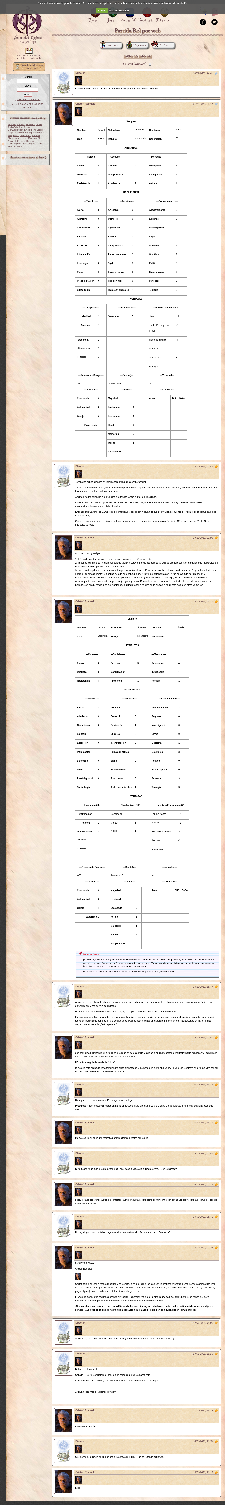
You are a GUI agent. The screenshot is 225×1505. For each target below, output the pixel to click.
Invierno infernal (137, 56)
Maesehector (13, 138)
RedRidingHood (15, 144)
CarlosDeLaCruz (15, 127)
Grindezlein (19, 133)
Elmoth (27, 130)
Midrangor (32, 138)
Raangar (30, 141)
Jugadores (109, 45)
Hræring (28, 133)
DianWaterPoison (15, 130)
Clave (28, 85)
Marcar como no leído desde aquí (216, 73)
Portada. (27, 25)
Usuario (27, 76)
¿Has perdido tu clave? (28, 99)
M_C (40, 138)
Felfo (33, 130)
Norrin (10, 141)
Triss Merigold (29, 144)
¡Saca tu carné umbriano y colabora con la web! (29, 57)
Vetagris (11, 146)
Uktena (39, 144)
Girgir (10, 133)
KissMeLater (38, 133)
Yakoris (19, 146)
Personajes (136, 45)
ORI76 (17, 141)
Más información (119, 10)
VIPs (160, 45)
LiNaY (16, 135)
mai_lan (23, 138)
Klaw (10, 135)
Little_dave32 (25, 135)
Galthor (40, 130)
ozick (23, 141)
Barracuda (30, 124)
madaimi (36, 135)
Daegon (27, 127)
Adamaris (12, 124)
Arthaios (21, 124)
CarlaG (39, 124)
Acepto (102, 10)
